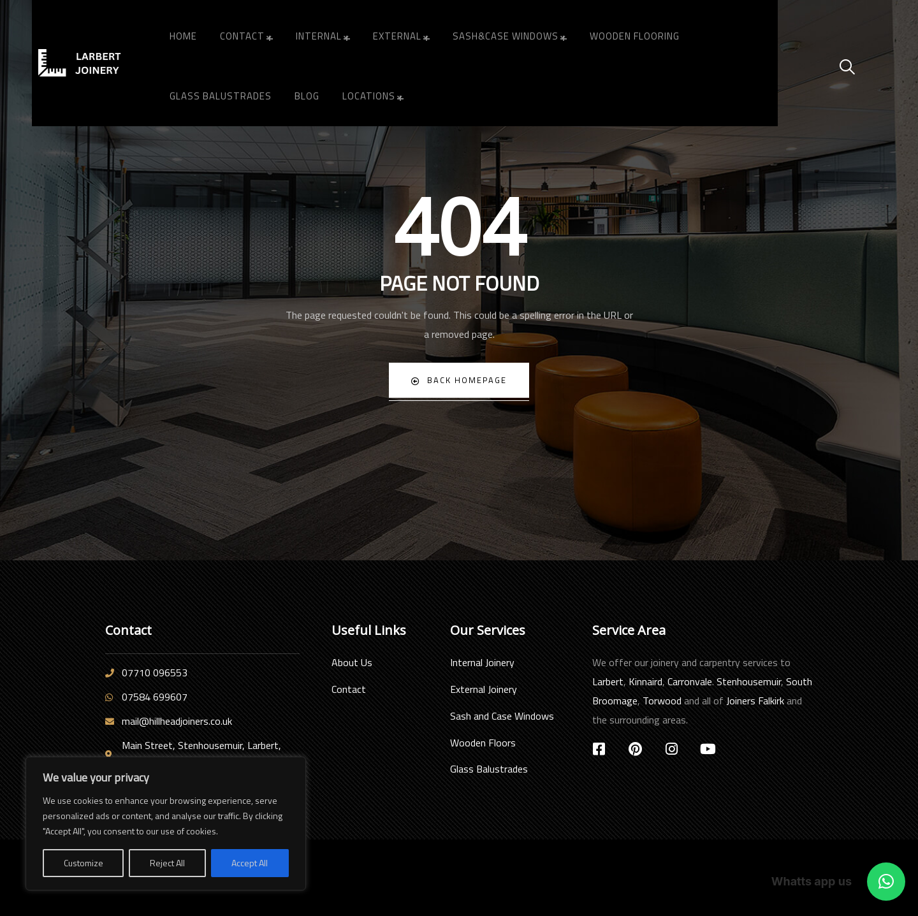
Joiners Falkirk (755, 700)
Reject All (167, 862)
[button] (886, 881)
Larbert (607, 681)
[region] (166, 824)
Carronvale (689, 681)
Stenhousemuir (749, 681)
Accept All (249, 862)
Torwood (662, 700)
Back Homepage (459, 380)
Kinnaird (645, 681)
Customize (83, 862)
